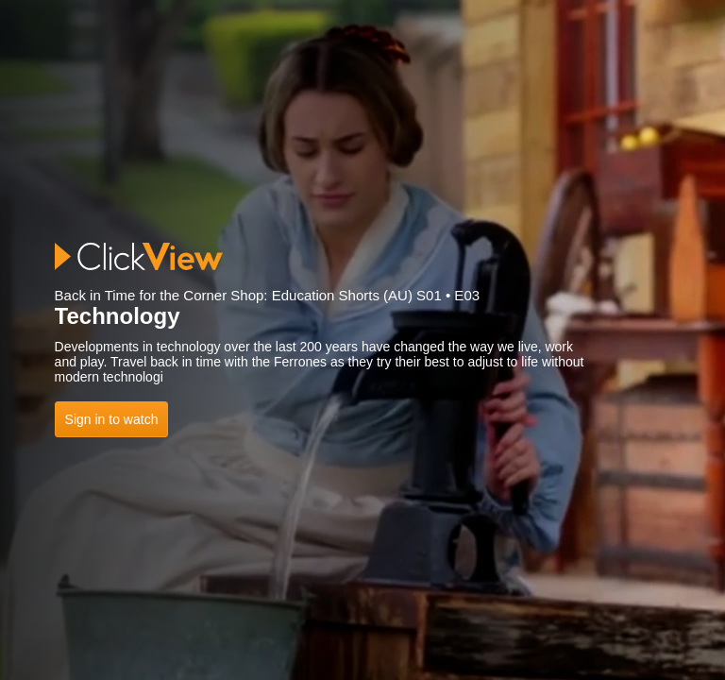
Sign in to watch (112, 419)
